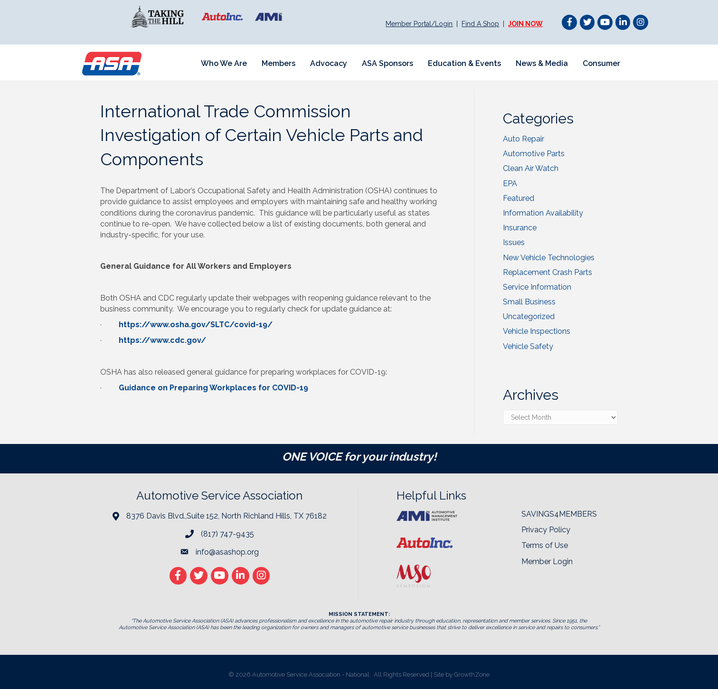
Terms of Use (544, 545)
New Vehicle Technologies (549, 257)
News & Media (542, 63)
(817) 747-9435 (227, 533)
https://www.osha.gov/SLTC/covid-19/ (196, 324)
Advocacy (328, 63)
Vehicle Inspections (536, 331)
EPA (510, 183)
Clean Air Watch (530, 168)
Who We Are (224, 63)
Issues (514, 242)
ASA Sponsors (387, 63)
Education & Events (464, 63)
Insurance (520, 227)
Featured (518, 198)
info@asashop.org (227, 552)
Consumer (601, 63)
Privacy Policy (545, 529)
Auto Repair (523, 138)
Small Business (529, 301)
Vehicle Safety (528, 346)
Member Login (547, 561)
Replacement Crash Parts (547, 272)
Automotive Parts (534, 153)
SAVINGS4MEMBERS (559, 514)
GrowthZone (472, 674)
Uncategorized (529, 316)
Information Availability (543, 212)
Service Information (537, 287)
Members (278, 63)
